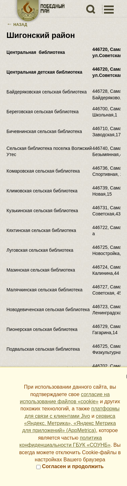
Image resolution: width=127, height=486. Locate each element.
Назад (16, 24)
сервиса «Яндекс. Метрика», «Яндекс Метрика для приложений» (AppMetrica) (69, 423)
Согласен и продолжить (70, 466)
